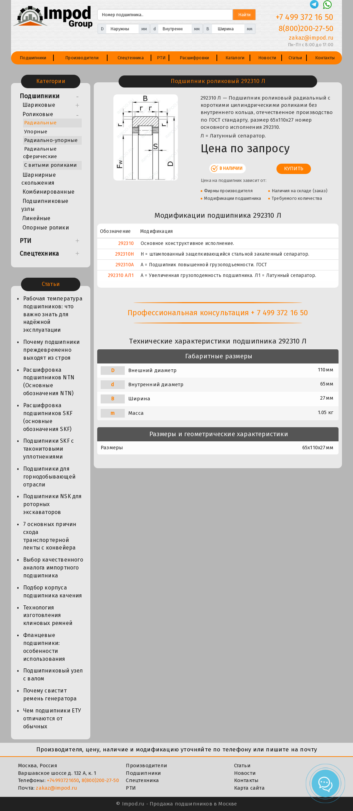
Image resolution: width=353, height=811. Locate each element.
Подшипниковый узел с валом (53, 674)
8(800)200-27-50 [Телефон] (306, 28)
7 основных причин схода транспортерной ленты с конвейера (49, 536)
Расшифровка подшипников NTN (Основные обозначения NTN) (48, 382)
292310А (124, 265)
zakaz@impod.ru (56, 788)
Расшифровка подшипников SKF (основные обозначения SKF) (47, 417)
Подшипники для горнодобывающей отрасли (49, 476)
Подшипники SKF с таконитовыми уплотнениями (48, 449)
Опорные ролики (45, 227)
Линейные (36, 218)
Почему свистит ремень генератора (50, 694)
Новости (267, 57)
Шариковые (38, 105)
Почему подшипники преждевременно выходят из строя (51, 350)
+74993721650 (63, 780)
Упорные (35, 132)
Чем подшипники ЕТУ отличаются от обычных (52, 718)
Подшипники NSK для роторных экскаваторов (52, 504)
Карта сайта (249, 788)
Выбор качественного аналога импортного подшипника (53, 567)
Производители (82, 57)
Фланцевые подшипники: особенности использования (44, 647)
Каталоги (235, 57)
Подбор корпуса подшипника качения (52, 591)
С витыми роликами (50, 165)
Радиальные (40, 123)
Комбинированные (48, 191)
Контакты (325, 57)
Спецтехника (131, 57)
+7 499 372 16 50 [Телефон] (304, 17)
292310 (126, 243)
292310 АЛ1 (121, 275)
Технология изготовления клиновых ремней (47, 615)
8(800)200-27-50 (100, 780)
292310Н (124, 254)
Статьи (295, 57)
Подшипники (33, 57)
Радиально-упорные (51, 140)
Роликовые (37, 114)
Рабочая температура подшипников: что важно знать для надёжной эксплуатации (52, 314)
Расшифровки (194, 57)
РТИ (161, 57)
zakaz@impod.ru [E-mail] (311, 37)
